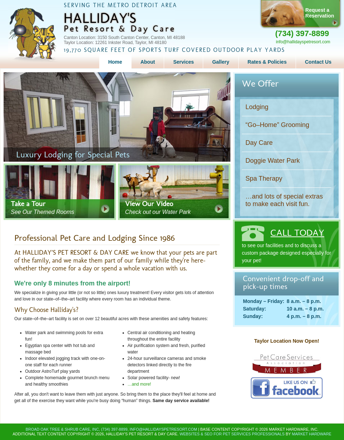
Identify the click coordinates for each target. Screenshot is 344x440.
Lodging (256, 107)
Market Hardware (311, 434)
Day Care (259, 142)
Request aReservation (319, 13)
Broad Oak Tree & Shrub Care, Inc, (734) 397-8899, (78, 429)
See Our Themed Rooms (63, 207)
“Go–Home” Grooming (277, 124)
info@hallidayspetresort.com (303, 41)
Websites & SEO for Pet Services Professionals (232, 434)
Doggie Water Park (272, 160)
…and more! (139, 384)
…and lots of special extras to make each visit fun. (284, 200)
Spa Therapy (263, 178)
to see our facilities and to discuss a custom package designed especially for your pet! (286, 241)
